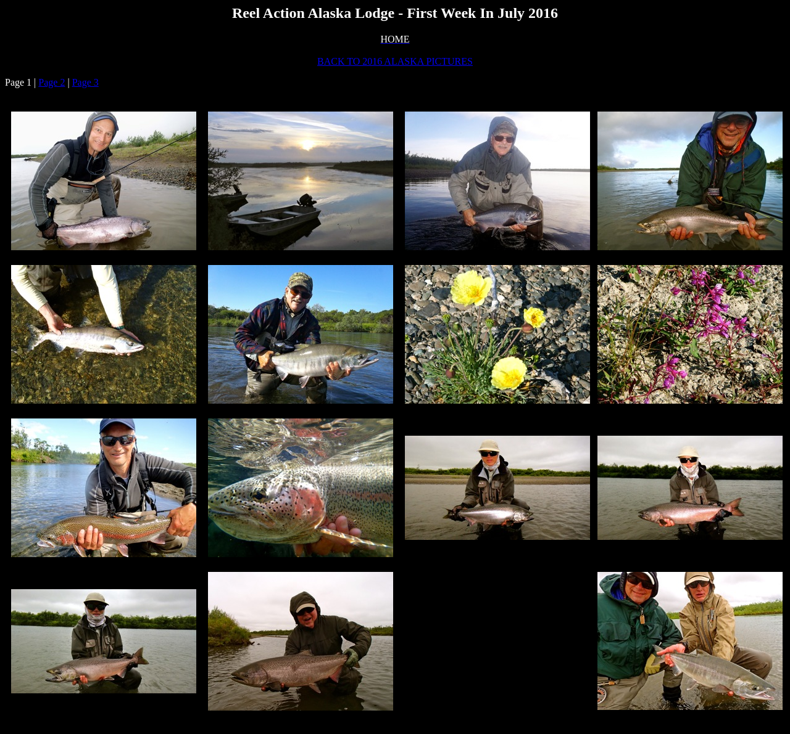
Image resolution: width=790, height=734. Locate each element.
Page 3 (85, 82)
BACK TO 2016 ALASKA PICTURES (395, 61)
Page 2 (51, 82)
